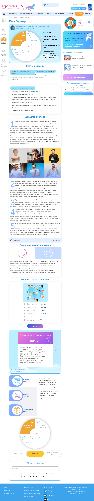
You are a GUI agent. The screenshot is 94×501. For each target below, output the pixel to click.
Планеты (88, 13)
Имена (79, 14)
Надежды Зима (44, 26)
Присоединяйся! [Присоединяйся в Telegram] (50, 5)
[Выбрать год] (89, 89)
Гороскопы (13, 14)
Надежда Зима (28, 487)
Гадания (40, 14)
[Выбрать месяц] (78, 89)
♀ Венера (30, 94)
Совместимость (59, 14)
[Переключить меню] (4, 14)
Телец (39, 91)
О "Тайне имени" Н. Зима (31, 490)
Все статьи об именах (76, 77)
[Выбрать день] (67, 89)
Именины (18, 454)
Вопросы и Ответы (9, 493)
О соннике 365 (28, 496)
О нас (5, 487)
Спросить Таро (78, 8)
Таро (49, 14)
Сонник (71, 13)
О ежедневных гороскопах (32, 493)
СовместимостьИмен (52, 454)
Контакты (7, 490)
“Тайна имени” (29, 28)
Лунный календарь (26, 14)
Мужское (46, 32)
